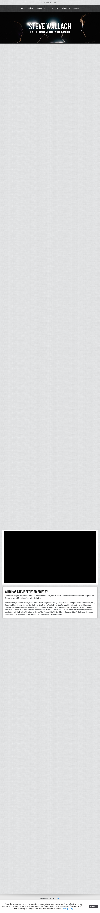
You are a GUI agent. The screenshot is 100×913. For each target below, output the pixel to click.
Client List (66, 8)
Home (22, 8)
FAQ (57, 8)
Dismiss (93, 906)
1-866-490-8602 (50, 2)
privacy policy (68, 909)
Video (30, 8)
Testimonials (41, 8)
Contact (76, 8)
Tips (51, 8)
